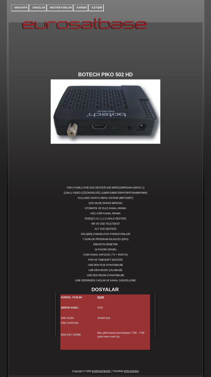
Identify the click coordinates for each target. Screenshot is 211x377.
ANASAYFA (21, 7)
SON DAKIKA (131, 371)
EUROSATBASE (101, 371)
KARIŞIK (82, 7)
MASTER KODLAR (61, 7)
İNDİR (100, 297)
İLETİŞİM (97, 7)
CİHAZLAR (38, 7)
